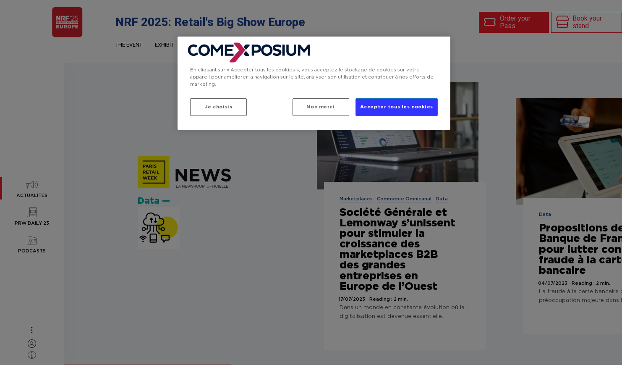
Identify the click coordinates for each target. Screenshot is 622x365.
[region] (314, 83)
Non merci (320, 107)
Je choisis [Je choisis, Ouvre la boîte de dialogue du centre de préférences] (219, 107)
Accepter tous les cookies (396, 107)
